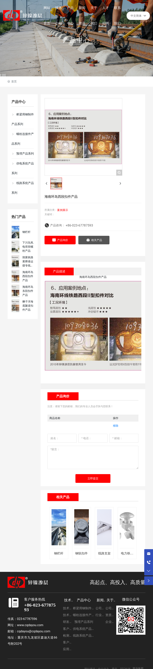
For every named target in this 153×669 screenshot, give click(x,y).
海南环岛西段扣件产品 (27, 276)
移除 (115, 425)
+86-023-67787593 (79, 225)
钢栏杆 (26, 231)
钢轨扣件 (81, 553)
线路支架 (104, 553)
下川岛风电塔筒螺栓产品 (27, 246)
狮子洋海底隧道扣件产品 (27, 305)
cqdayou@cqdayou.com (33, 631)
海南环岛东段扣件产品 (27, 290)
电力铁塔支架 (127, 555)
